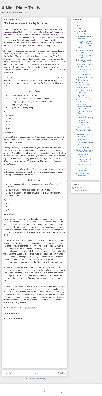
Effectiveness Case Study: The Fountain (85, 61)
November (80, 34)
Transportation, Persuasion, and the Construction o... (83, 106)
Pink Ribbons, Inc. (82, 80)
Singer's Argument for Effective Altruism (83, 96)
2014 (77, 25)
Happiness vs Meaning (83, 88)
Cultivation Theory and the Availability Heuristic (85, 151)
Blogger (61, 392)
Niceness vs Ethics (82, 127)
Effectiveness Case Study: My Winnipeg (85, 37)
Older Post (62, 373)
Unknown (78, 188)
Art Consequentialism (83, 147)
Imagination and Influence (84, 77)
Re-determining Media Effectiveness (83, 131)
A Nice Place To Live (22, 8)
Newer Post (7, 373)
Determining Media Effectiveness (82, 170)
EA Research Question (83, 74)
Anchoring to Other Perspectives (82, 174)
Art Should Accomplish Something (83, 70)
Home (35, 373)
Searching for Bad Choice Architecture (84, 135)
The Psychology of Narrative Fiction (82, 84)
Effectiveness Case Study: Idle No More (85, 47)
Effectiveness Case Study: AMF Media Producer (85, 42)
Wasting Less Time (82, 139)
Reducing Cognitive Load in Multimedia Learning (84, 117)
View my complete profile (80, 190)
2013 (77, 28)
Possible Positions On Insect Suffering (83, 160)
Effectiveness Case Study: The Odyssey (85, 56)
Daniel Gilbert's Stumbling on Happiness (84, 65)
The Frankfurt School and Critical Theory (84, 91)
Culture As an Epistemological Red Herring (83, 122)
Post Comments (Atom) (39, 379)
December (80, 31)
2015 (77, 22)
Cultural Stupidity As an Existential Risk (84, 165)
